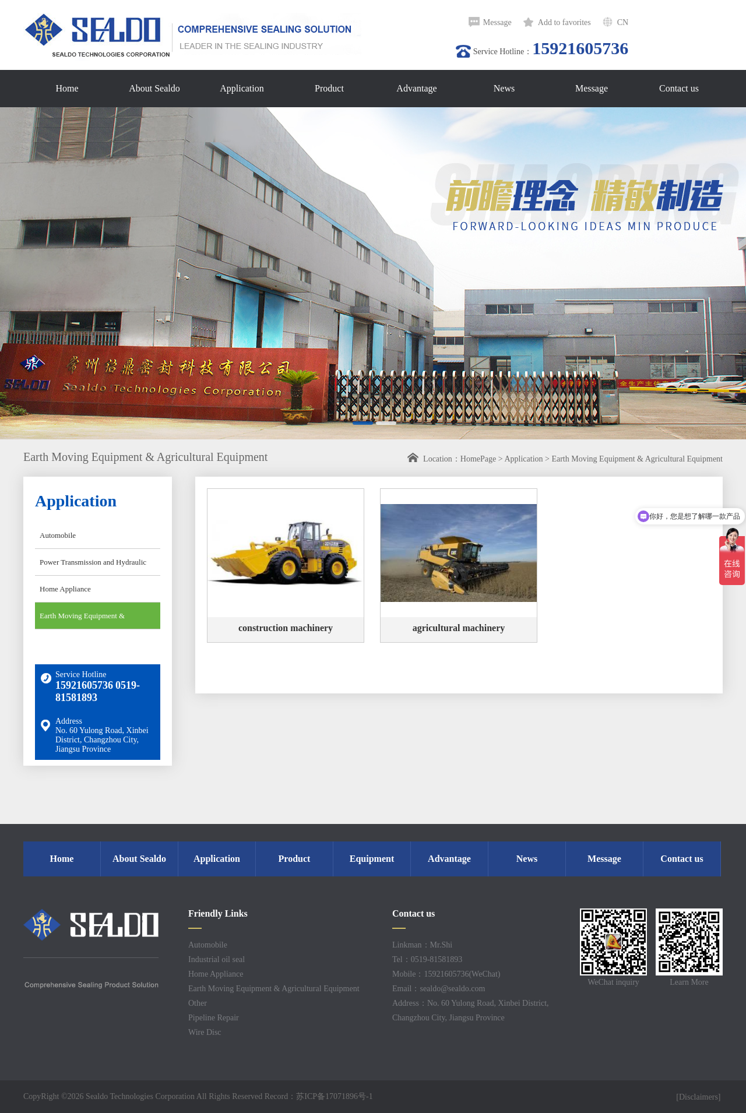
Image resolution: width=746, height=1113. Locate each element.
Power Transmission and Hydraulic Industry (90, 566)
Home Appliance (65, 588)
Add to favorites (564, 22)
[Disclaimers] (699, 1097)
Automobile (58, 535)
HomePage (478, 459)
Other (197, 1003)
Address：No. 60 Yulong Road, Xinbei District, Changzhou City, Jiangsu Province (470, 1010)
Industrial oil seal (216, 959)
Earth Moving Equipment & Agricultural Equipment (637, 459)
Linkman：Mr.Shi (422, 945)
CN (622, 22)
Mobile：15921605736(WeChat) (446, 974)
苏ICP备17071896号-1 (334, 1096)
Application (523, 459)
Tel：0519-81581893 (427, 959)
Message (497, 22)
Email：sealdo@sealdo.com (438, 988)
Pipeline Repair (213, 1017)
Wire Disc (204, 1032)
